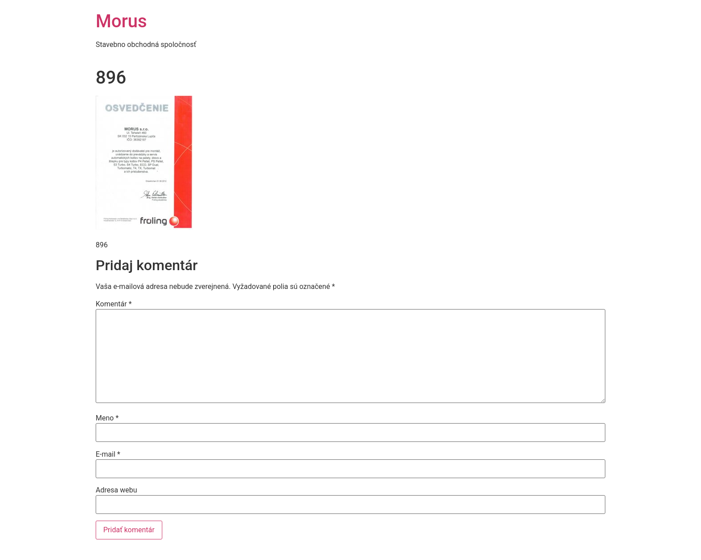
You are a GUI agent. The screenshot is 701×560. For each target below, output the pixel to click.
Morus (121, 21)
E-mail (108, 454)
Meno (107, 418)
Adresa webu (116, 490)
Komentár (114, 304)
